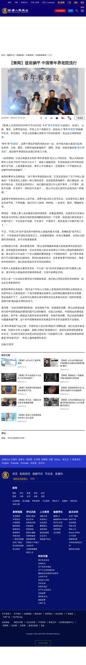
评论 (21, 493)
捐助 (76, 2)
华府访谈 (16, 536)
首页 (3, 55)
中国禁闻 (29, 55)
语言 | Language (48, 2)
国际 (14, 493)
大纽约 (14, 459)
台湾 (28, 496)
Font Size (63, 117)
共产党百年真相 (44, 567)
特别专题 (43, 556)
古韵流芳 (43, 523)
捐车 (82, 2)
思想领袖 (29, 529)
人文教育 (44, 512)
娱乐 (43, 493)
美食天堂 (72, 526)
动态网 (14, 625)
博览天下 (55, 501)
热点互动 (29, 519)
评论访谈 (31, 512)
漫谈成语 (43, 529)
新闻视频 (17, 512)
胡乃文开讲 (57, 523)
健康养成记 (57, 526)
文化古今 (43, 536)
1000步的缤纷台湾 (75, 544)
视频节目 (10, 55)
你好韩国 (72, 523)
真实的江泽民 (43, 580)
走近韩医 (57, 532)
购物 (32, 479)
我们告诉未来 (43, 560)
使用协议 (48, 614)
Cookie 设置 (43, 643)
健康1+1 (56, 516)
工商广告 (41, 603)
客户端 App (17, 617)
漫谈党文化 (42, 596)
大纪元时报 (30, 622)
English (5, 463)
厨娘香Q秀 (73, 539)
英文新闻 (61, 2)
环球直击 (16, 519)
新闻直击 (16, 529)
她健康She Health (60, 519)
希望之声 (52, 622)
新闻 (14, 488)
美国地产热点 (45, 539)
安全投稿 (59, 614)
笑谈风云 (43, 519)
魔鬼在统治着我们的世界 (48, 573)
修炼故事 (41, 600)
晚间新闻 (16, 526)
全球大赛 (16, 504)
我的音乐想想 (74, 549)
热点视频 (26, 501)
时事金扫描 (30, 523)
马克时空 (29, 546)
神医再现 (57, 529)
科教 (36, 496)
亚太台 (65, 459)
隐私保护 (38, 614)
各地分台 (24, 2)
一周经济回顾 (18, 539)
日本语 (33, 463)
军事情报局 (30, 536)
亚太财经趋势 (18, 546)
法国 (51, 459)
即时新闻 (36, 501)
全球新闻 (16, 516)
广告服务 (69, 614)
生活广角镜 (73, 516)
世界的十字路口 (32, 542)
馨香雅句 (43, 526)
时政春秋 (29, 526)
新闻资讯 (25, 473)
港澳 (28, 493)
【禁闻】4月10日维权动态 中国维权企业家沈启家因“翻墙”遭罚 (72, 363)
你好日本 (72, 519)
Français (15, 463)
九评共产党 (42, 577)
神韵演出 (74, 501)
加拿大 (21, 459)
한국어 (41, 463)
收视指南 (27, 614)
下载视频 (79, 118)
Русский (24, 463)
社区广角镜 (17, 542)
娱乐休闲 (73, 512)
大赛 (16, 2)
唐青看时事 (30, 539)
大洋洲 (37, 459)
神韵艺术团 (18, 622)
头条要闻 (16, 501)
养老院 (71, 129)
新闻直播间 (61, 11)
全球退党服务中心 (66, 622)
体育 (43, 496)
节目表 (49, 473)
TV (71, 11)
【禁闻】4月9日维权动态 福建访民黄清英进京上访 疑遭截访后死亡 (72, 402)
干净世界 (42, 622)
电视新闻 (20, 55)
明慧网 (5, 625)
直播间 (59, 473)
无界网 (22, 625)
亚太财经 (16, 549)
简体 (37, 2)
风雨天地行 (42, 587)
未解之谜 (43, 516)
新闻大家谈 (30, 516)
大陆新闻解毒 (31, 549)
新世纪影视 (33, 625)
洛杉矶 (29, 459)
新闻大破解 (30, 532)
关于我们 (17, 614)
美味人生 (72, 529)
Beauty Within (74, 532)
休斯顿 (44, 459)
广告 (69, 2)
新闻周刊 (16, 532)
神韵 (9, 2)
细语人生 (29, 552)
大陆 (21, 496)
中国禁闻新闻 (40, 55)
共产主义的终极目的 (46, 570)
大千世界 (72, 536)
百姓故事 (41, 593)
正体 (32, 2)
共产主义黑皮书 (44, 590)
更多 (43, 625)
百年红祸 (41, 583)
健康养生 (58, 512)
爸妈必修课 (44, 532)
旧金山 (57, 459)
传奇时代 (41, 563)
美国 (14, 496)
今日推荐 (46, 501)
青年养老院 (54, 125)
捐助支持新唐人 (20, 479)
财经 (36, 493)
